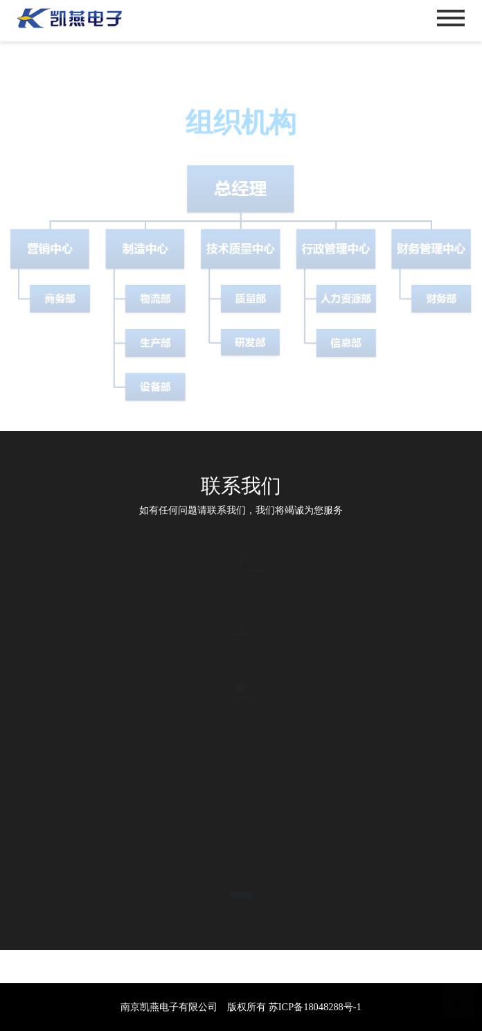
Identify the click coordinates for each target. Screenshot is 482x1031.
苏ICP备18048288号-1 (315, 1006)
